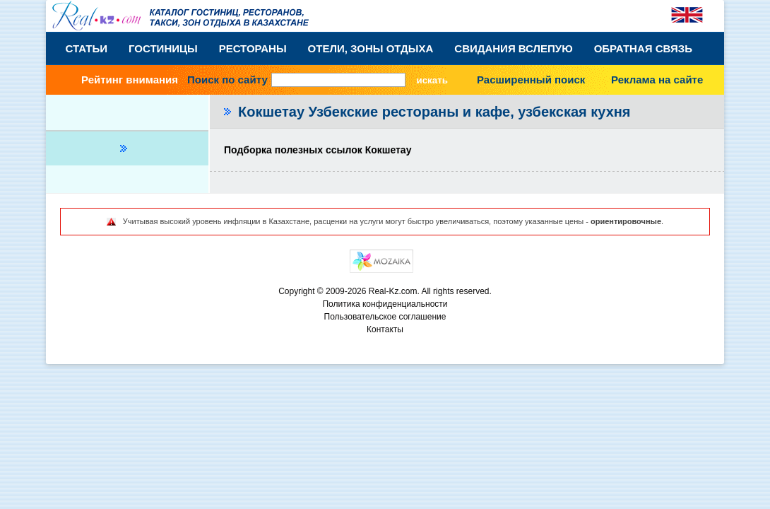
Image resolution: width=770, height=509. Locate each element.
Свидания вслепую (513, 48)
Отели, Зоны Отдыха (371, 48)
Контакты (385, 329)
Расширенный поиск (531, 80)
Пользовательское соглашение (385, 317)
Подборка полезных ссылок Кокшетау (317, 150)
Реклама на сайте (657, 80)
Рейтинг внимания (129, 80)
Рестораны (253, 48)
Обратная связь (643, 48)
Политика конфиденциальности (384, 304)
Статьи (87, 48)
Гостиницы (163, 48)
